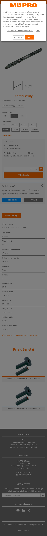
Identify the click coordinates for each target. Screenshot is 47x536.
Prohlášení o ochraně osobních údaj (20, 31)
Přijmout (29, 37)
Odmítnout (18, 37)
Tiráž (38, 31)
